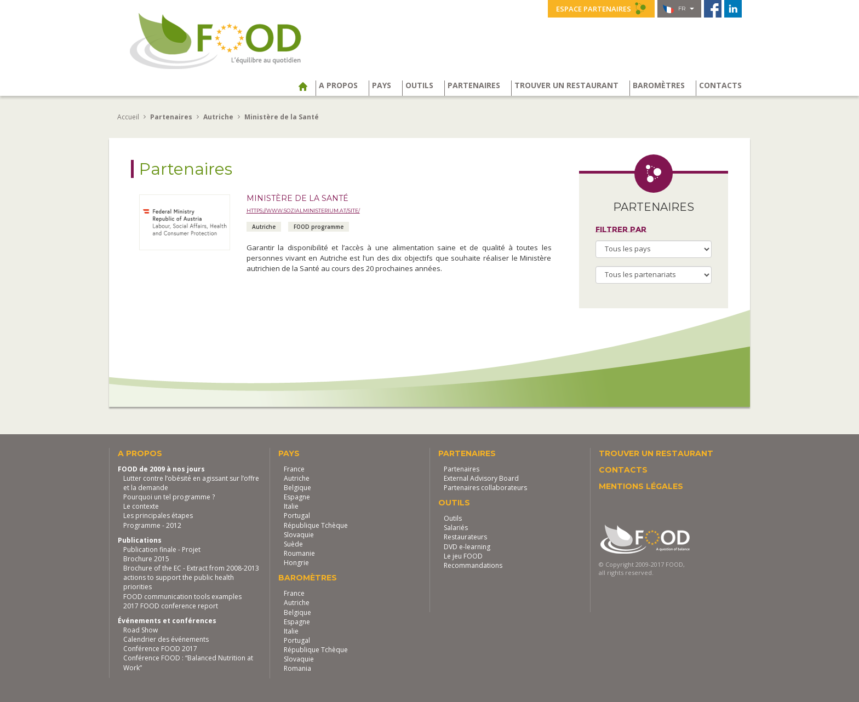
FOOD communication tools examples (182, 596)
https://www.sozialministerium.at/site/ (303, 211)
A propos (338, 85)
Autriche (297, 478)
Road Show (140, 630)
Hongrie (296, 562)
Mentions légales (641, 486)
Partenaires (474, 85)
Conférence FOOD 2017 (160, 648)
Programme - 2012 (152, 525)
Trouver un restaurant (566, 85)
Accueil (128, 117)
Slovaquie (299, 534)
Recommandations (473, 565)
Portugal (297, 515)
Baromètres (659, 85)
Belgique (297, 487)
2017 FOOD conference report (170, 606)
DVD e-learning (467, 546)
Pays (381, 85)
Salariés (456, 527)
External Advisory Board (481, 478)
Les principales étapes (158, 515)
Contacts (720, 85)
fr (678, 8)
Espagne (297, 497)
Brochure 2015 (146, 558)
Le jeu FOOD (463, 556)
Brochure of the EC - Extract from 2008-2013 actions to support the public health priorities (191, 577)
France (294, 469)
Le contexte (141, 506)
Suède (293, 544)
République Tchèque (316, 525)
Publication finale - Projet (162, 549)
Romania (297, 668)
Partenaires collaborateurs (485, 487)
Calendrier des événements (166, 639)
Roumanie (299, 553)
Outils (419, 85)
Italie (291, 506)
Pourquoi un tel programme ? (169, 497)
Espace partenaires (601, 8)
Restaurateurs (465, 537)
